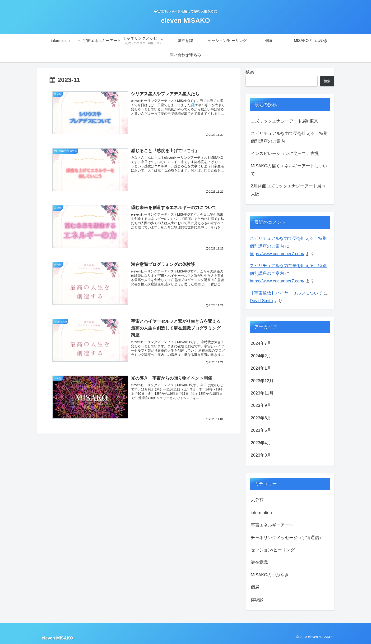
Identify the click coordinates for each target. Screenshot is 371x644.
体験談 (257, 599)
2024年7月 (261, 343)
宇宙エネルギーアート (272, 525)
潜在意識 (259, 562)
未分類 (257, 500)
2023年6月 (261, 430)
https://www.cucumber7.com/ (277, 253)
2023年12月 (262, 380)
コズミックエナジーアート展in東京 (284, 121)
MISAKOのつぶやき (270, 574)
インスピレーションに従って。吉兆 (285, 153)
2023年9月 (261, 405)
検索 (250, 71)
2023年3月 (261, 455)
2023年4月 (261, 442)
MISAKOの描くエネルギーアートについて (289, 169)
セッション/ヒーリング (273, 550)
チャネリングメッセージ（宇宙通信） (287, 537)
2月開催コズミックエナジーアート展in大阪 (288, 190)
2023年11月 (262, 393)
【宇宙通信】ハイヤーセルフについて (286, 293)
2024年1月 (261, 368)
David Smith (261, 300)
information (261, 512)
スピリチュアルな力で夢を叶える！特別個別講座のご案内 (289, 137)
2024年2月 (261, 356)
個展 (255, 587)
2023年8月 (261, 418)
